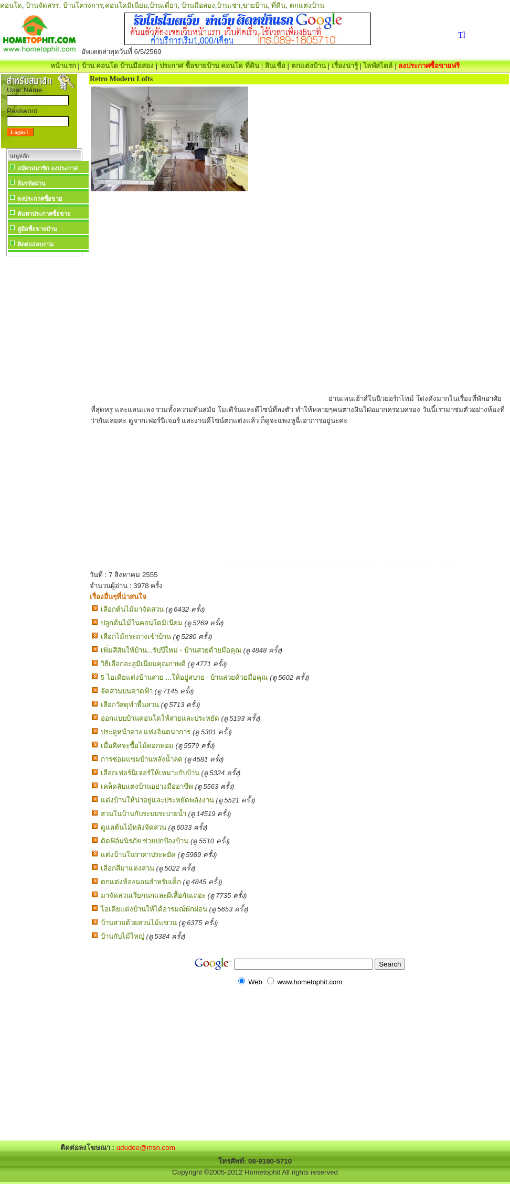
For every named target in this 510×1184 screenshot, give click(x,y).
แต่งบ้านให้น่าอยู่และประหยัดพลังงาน (157, 800)
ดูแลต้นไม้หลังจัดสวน (133, 827)
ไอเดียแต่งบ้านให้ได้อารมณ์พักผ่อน (154, 909)
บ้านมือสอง (198, 5)
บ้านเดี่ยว (163, 5)
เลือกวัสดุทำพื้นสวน (130, 705)
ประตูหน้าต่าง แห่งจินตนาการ (146, 732)
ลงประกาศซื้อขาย (39, 198)
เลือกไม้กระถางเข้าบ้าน (136, 636)
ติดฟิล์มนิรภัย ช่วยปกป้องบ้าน (145, 841)
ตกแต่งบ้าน (307, 5)
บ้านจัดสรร (42, 5)
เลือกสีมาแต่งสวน (127, 868)
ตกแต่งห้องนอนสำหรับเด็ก (141, 882)
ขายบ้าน (255, 5)
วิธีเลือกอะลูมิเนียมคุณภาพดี (143, 664)
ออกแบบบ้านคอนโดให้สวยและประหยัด (160, 718)
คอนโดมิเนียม (126, 5)
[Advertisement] (44, 416)
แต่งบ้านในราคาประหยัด (138, 855)
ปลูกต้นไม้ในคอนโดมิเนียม (142, 623)
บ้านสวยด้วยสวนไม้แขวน (139, 923)
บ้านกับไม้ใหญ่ (122, 936)
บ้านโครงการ (83, 5)
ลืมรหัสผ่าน (31, 183)
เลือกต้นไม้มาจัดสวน (132, 609)
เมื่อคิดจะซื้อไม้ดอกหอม (137, 745)
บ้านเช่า (228, 5)
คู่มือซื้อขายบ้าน (37, 229)
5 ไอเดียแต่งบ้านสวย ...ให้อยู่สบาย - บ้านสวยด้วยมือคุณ (184, 677)
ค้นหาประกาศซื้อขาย (43, 214)
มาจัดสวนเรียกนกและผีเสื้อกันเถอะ (153, 895)
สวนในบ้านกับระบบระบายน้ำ (143, 814)
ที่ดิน (278, 5)
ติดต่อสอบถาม (35, 244)
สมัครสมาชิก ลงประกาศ (47, 168)
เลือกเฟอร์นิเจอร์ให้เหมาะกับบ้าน (150, 773)
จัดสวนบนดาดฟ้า (127, 691)
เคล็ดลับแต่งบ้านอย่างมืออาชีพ (147, 786)
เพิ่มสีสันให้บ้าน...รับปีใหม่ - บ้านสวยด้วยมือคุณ (171, 650)
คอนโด (11, 5)
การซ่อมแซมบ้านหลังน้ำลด (142, 759)
